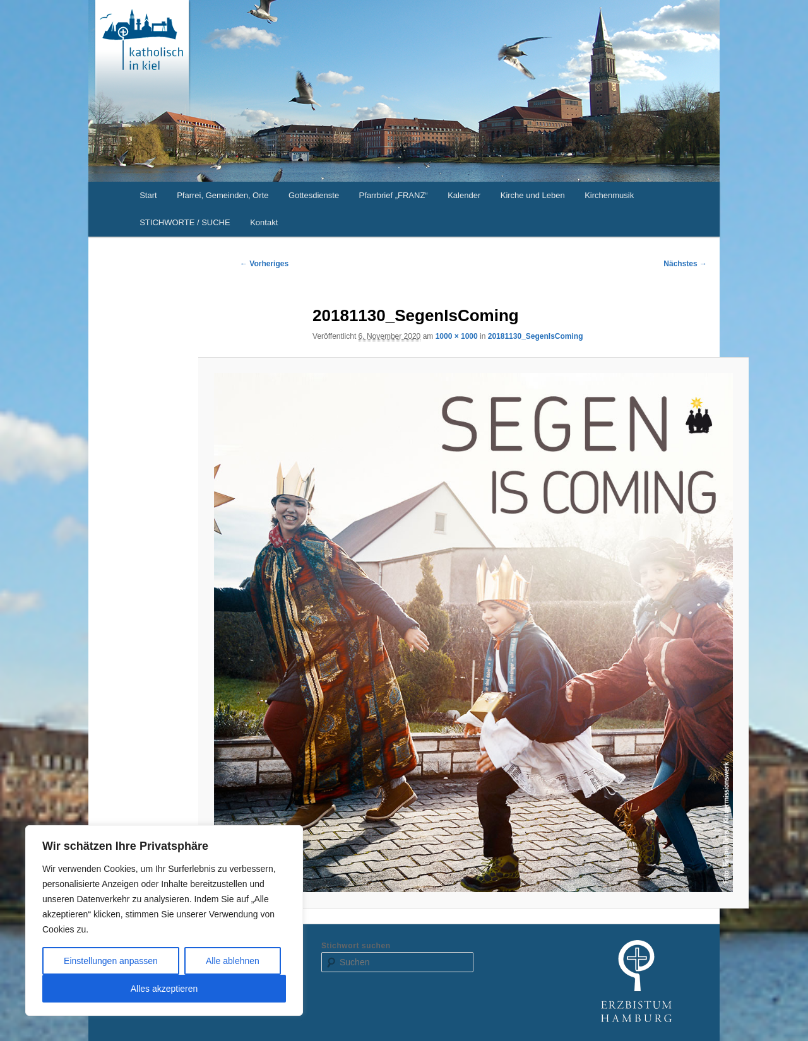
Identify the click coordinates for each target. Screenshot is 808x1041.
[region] (164, 920)
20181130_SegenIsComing (535, 336)
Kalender (464, 195)
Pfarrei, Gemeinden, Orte (222, 195)
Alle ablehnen (232, 961)
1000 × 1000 (457, 336)
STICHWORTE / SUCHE (185, 222)
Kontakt (264, 222)
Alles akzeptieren (164, 989)
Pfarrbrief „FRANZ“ (393, 195)
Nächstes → (685, 263)
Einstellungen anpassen (111, 961)
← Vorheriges (264, 263)
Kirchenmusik (609, 195)
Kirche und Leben (533, 195)
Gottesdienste (313, 195)
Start (148, 195)
